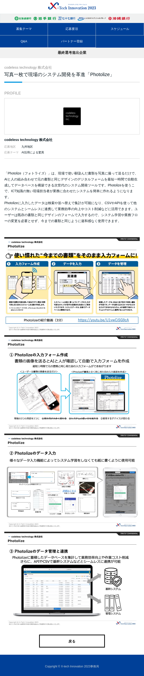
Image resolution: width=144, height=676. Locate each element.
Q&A (24, 41)
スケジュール (120, 29)
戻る (72, 641)
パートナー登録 (72, 41)
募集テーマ (24, 29)
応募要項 (72, 29)
